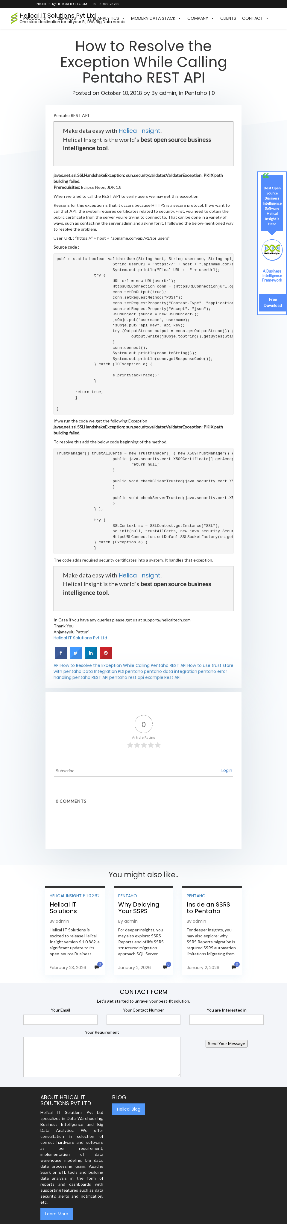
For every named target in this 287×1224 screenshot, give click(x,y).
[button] (275, 18)
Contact (255, 18)
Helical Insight (139, 131)
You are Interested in (227, 1009)
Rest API (172, 677)
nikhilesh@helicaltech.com (61, 3)
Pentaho (196, 93)
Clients (228, 18)
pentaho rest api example (136, 677)
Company (200, 18)
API (57, 665)
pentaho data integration (170, 671)
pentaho (134, 671)
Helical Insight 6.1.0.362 (75, 896)
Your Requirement (102, 1032)
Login (226, 770)
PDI (121, 671)
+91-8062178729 (105, 3)
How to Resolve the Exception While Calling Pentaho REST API (123, 665)
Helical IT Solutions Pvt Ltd (80, 638)
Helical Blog (128, 1109)
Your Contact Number (143, 1009)
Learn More (56, 1214)
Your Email (60, 1009)
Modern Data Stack (156, 18)
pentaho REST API (90, 677)
